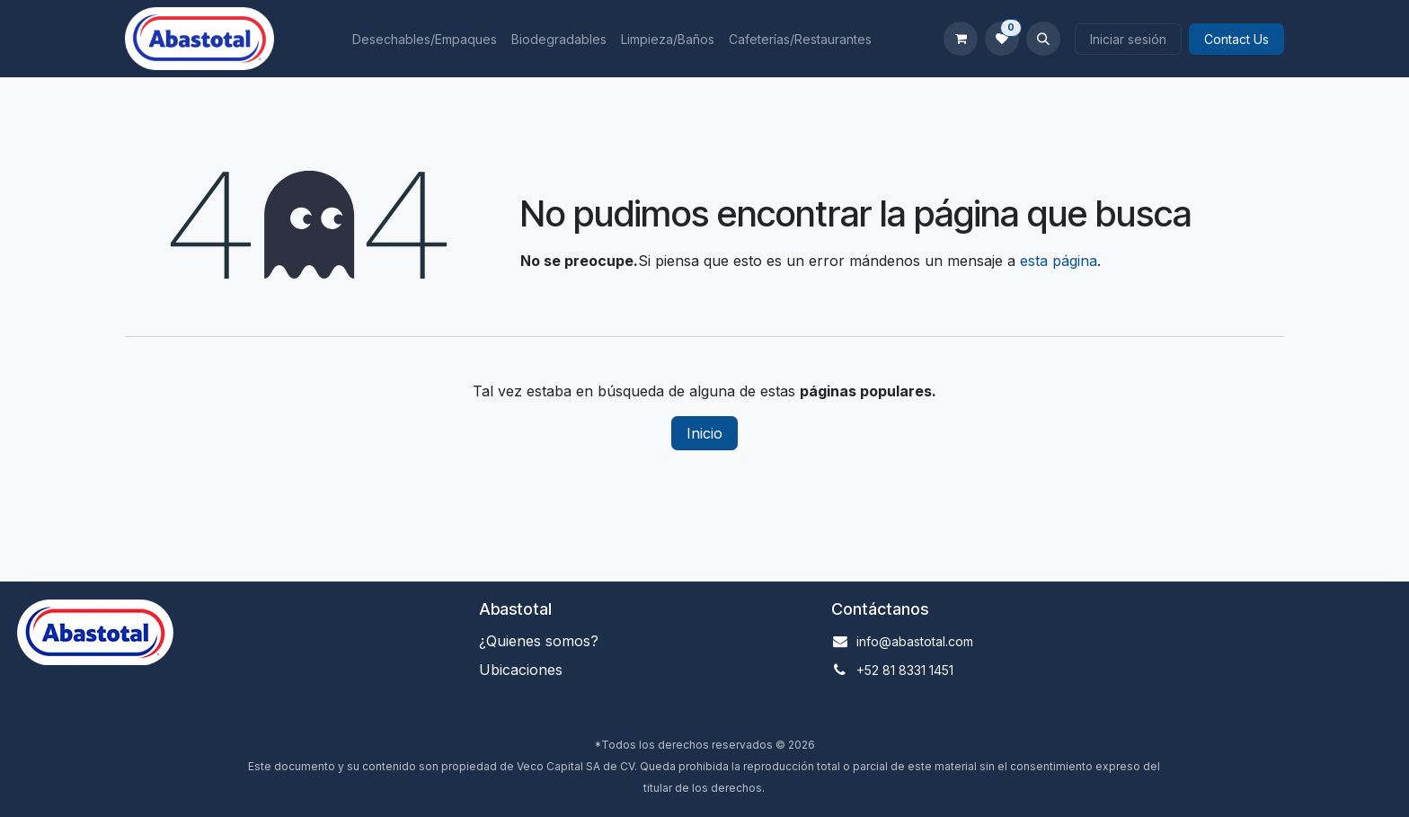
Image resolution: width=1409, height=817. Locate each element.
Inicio (704, 433)
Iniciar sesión (1128, 39)
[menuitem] (424, 39)
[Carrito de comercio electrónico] (961, 39)
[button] (1043, 39)
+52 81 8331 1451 (904, 670)
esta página (1058, 261)
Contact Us (1236, 39)
